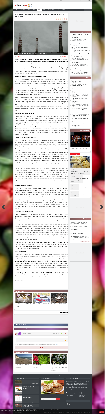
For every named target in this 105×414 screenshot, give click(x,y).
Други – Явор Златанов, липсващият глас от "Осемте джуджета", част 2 (80, 69)
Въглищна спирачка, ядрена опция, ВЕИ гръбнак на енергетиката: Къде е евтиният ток (81, 100)
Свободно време (51, 9)
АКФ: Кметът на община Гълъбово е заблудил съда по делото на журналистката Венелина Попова (80, 120)
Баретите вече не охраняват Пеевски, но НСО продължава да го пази (23, 366)
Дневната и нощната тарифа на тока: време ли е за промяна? (80, 80)
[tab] (75, 154)
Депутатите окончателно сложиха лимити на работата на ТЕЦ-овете (79, 109)
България (18, 56)
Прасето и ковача (26, 333)
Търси (58, 399)
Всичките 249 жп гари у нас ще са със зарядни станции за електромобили (80, 95)
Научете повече (33, 410)
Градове (63, 9)
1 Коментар (63, 56)
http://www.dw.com (25, 288)
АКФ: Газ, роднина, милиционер (59, 303)
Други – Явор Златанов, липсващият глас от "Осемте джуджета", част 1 (80, 72)
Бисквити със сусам (46, 395)
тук (56, 344)
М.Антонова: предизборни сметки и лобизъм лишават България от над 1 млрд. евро (23, 305)
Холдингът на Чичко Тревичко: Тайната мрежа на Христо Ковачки (41, 305)
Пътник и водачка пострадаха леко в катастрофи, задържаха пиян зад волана (79, 180)
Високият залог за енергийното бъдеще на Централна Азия (80, 124)
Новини (39, 9)
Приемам (102, 412)
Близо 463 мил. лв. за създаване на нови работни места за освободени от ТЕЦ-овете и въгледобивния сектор (80, 114)
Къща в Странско (27, 381)
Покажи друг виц (85, 241)
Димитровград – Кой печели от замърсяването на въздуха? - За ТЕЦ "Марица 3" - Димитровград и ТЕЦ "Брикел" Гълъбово (80, 60)
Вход (41, 347)
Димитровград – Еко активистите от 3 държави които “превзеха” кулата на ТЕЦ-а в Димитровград (80, 55)
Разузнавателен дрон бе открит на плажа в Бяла (41, 365)
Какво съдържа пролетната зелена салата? (58, 365)
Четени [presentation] (75, 154)
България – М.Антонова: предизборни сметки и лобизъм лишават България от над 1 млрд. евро (81, 36)
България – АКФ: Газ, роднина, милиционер (78, 44)
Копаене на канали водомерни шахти (28, 400)
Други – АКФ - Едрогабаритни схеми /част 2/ (80, 48)
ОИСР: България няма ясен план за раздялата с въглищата (79, 85)
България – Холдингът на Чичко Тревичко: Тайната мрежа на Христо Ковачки (80, 40)
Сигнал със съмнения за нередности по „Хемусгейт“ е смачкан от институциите (80, 105)
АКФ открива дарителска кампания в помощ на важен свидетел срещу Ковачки (80, 90)
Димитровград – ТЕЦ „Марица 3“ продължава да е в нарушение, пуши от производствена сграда (80, 65)
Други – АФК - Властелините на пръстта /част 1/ (81, 51)
